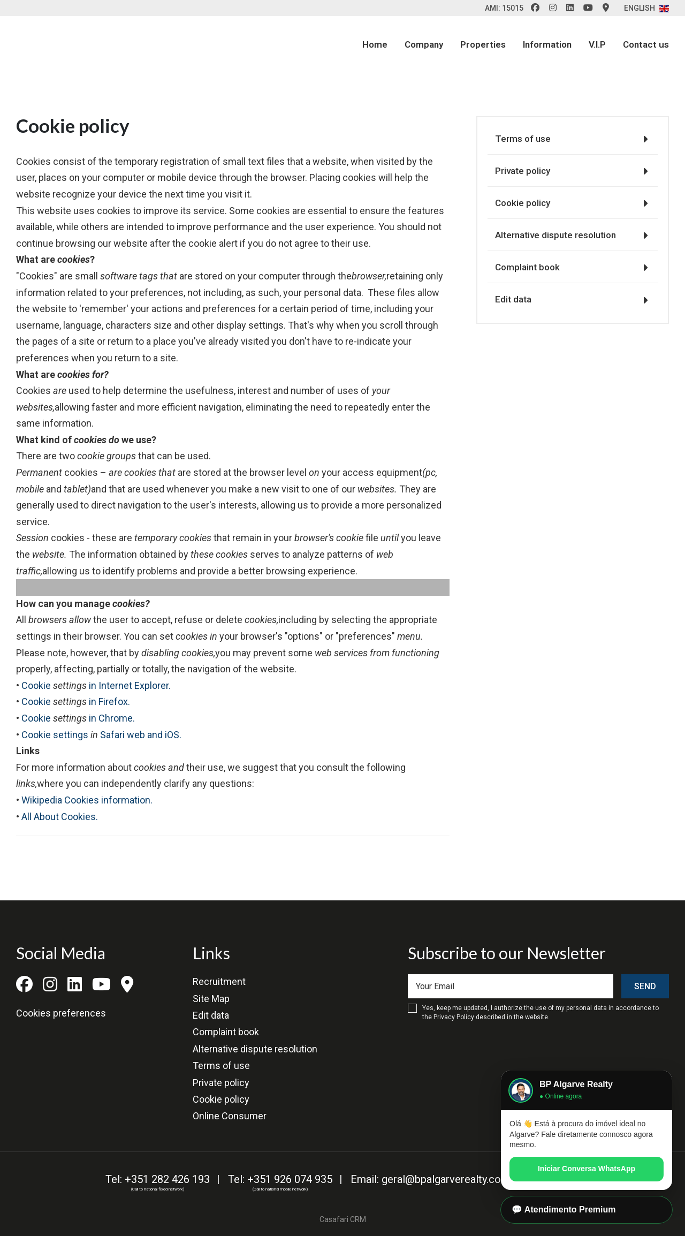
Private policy (522, 170)
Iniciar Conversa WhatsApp (586, 1168)
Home (374, 44)
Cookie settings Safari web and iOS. (101, 734)
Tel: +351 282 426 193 (157, 1179)
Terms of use (523, 138)
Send (645, 986)
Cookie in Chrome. (78, 718)
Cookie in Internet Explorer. (96, 685)
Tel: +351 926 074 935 (280, 1179)
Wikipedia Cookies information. (87, 800)
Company (424, 44)
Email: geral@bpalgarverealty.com (430, 1179)
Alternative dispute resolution (555, 235)
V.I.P (597, 44)
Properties (483, 44)
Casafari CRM (342, 1219)
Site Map (211, 998)
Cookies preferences (61, 1013)
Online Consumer (230, 1115)
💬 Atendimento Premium (564, 1209)
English (646, 8)
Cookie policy (522, 203)
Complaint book (527, 267)
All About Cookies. (59, 816)
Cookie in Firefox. (75, 701)
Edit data (513, 299)
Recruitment (219, 981)
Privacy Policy (453, 1017)
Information (547, 44)
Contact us (646, 44)
